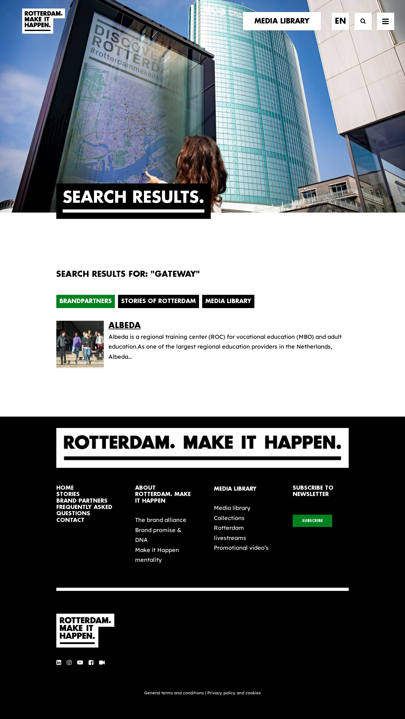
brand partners (82, 501)
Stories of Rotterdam (158, 301)
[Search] (360, 27)
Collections (229, 518)
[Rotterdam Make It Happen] (43, 27)
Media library (232, 507)
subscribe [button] (312, 521)
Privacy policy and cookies (234, 692)
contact (70, 520)
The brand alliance (160, 520)
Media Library (228, 301)
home (65, 488)
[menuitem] (284, 27)
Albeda (125, 325)
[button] (58, 662)
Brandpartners (85, 301)
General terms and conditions (174, 692)
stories (68, 494)
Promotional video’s (241, 547)
